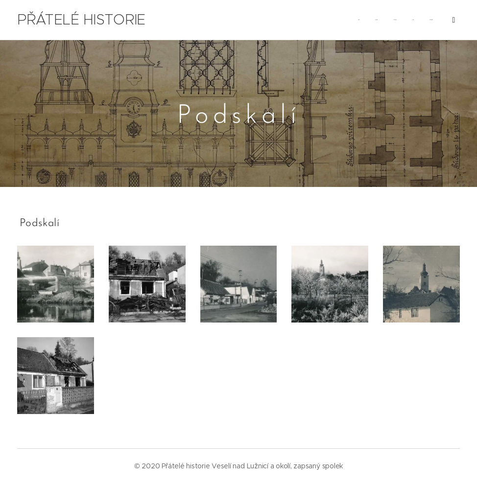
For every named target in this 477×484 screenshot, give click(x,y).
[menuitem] (274, 20)
